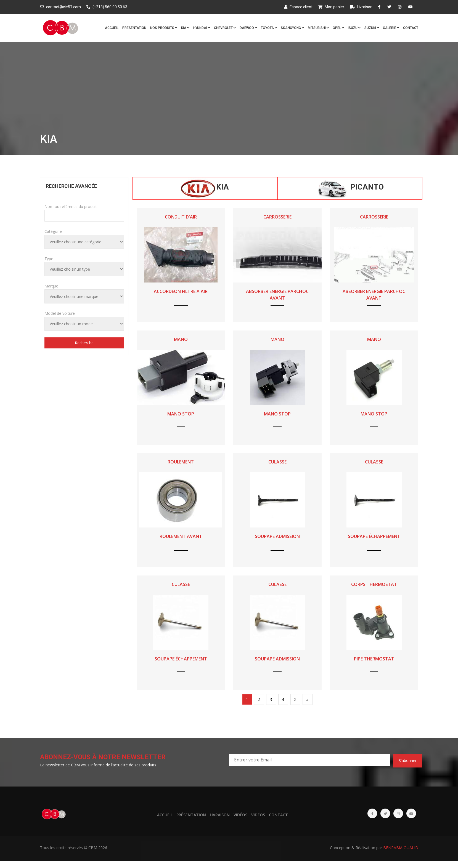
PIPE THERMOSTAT (374, 659)
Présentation (134, 28)
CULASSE (277, 462)
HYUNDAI (201, 28)
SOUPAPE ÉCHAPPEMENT (374, 536)
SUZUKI (371, 28)
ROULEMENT (181, 462)
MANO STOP (180, 414)
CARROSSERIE (277, 217)
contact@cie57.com (60, 7)
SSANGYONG (292, 28)
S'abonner (408, 760)
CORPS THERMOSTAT (374, 584)
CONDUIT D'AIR (181, 217)
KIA (185, 28)
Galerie (391, 28)
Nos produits (163, 28)
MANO (181, 339)
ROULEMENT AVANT (181, 536)
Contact (410, 28)
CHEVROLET (225, 28)
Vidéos (240, 814)
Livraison (361, 7)
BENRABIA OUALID (400, 847)
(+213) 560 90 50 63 (106, 7)
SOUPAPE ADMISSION (277, 536)
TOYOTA (269, 28)
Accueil (111, 28)
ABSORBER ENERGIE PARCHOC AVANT (277, 294)
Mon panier (331, 7)
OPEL (338, 28)
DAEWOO (248, 28)
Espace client (298, 7)
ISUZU (354, 28)
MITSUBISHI (318, 28)
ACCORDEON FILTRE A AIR (181, 291)
